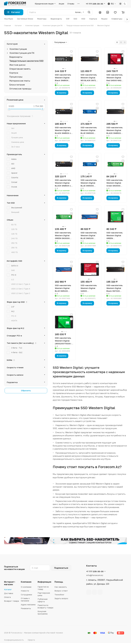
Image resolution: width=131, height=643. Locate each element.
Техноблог (59, 594)
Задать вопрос (61, 598)
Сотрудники (26, 594)
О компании (26, 587)
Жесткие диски (17, 65)
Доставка (8, 593)
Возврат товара (11, 601)
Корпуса (13, 73)
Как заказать (60, 587)
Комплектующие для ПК (22, 53)
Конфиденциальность (14, 640)
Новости (25, 591)
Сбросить (26, 390)
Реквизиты (26, 608)
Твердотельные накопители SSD (26, 61)
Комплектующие (18, 49)
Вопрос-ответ (61, 591)
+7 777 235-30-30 (94, 4)
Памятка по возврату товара (45, 606)
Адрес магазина (28, 604)
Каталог (8, 589)
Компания (26, 582)
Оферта (31, 640)
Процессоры (16, 76)
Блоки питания (17, 84)
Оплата (7, 597)
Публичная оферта (42, 600)
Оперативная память (20, 69)
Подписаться (61, 568)
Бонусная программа (42, 612)
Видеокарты (15, 57)
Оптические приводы (20, 88)
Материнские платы (19, 80)
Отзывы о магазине (25, 599)
